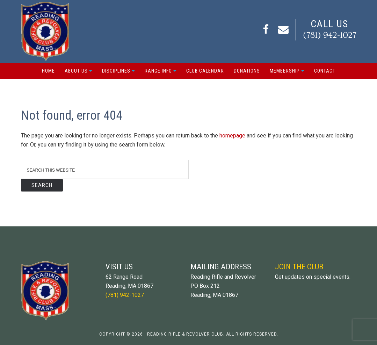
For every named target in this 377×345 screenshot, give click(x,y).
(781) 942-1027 (329, 35)
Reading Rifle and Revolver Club (49, 31)
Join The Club (299, 266)
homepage (232, 135)
